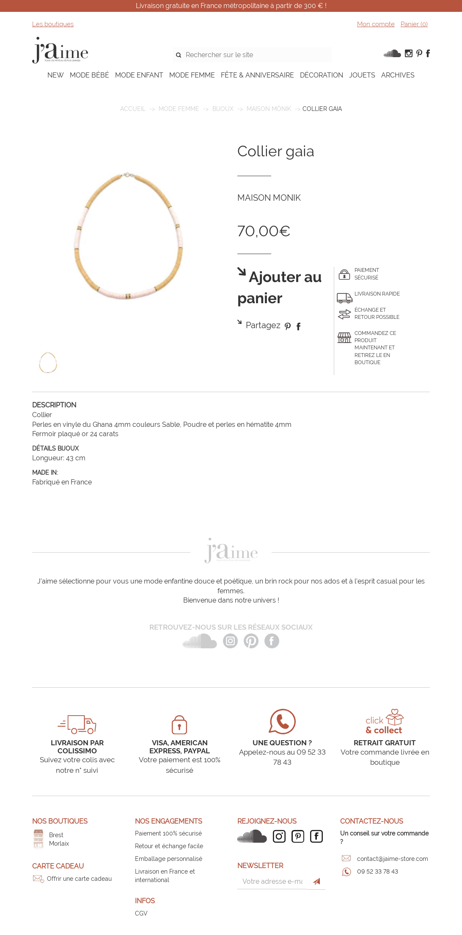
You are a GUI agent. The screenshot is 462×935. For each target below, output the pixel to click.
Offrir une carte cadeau (79, 878)
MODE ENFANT (139, 75)
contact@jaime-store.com (392, 858)
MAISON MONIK (269, 198)
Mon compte (376, 24)
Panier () (414, 24)
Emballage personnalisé (168, 858)
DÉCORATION (321, 75)
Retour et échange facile (169, 846)
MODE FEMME (192, 75)
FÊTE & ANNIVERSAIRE (257, 75)
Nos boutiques (60, 821)
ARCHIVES (398, 75)
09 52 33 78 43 (377, 871)
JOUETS (362, 75)
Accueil (133, 108)
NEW (55, 75)
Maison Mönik (269, 108)
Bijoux (223, 108)
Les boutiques (53, 24)
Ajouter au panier (279, 287)
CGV (141, 913)
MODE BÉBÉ (89, 75)
